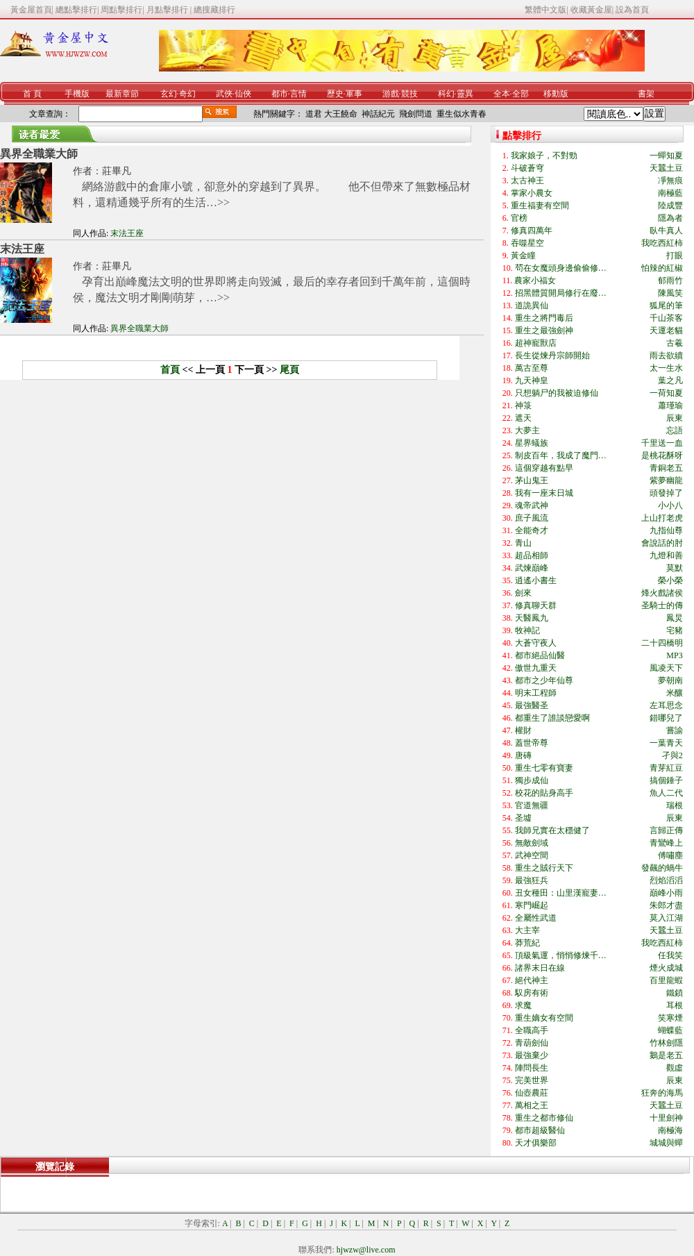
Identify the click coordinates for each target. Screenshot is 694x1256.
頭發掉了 (666, 493)
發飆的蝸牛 (662, 868)
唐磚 (523, 755)
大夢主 (527, 430)
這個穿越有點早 (544, 468)
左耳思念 (666, 705)
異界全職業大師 (39, 154)
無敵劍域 (531, 843)
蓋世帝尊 (531, 743)
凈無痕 (670, 180)
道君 (313, 114)
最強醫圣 (531, 705)
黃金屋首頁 (31, 10)
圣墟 (523, 818)
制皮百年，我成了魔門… (561, 455)
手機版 (77, 94)
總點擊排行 (76, 10)
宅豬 (674, 630)
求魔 (523, 1005)
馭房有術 (531, 993)
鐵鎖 (674, 993)
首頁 (170, 370)
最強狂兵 (531, 880)
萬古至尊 (531, 368)
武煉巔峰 (531, 568)
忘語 (674, 430)
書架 (646, 94)
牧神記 (527, 630)
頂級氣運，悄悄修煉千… (561, 955)
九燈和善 (666, 555)
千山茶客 (666, 318)
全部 (520, 94)
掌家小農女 (531, 193)
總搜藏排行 (214, 10)
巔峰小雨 (666, 893)
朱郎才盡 (666, 905)
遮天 (523, 418)
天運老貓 (666, 330)
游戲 (390, 94)
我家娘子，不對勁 (544, 155)
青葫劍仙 (531, 1043)
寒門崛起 (531, 905)
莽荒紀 (527, 943)
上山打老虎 (662, 518)
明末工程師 (536, 693)
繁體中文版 (545, 10)
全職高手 (531, 1030)
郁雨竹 (670, 280)
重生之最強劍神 (544, 330)
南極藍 (670, 193)
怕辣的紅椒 (662, 268)
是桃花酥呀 (662, 455)
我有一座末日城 (544, 493)
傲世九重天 (536, 668)
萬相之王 (531, 1105)
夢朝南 (670, 680)
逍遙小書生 (536, 580)
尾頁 (289, 370)
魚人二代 (666, 793)
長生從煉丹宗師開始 (552, 355)
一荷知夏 (666, 393)
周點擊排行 (121, 10)
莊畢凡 (116, 171)
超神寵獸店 (536, 343)
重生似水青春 (461, 114)
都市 (279, 94)
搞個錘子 (666, 780)
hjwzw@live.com (366, 1250)
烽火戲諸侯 (662, 593)
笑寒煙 (670, 1018)
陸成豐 (670, 205)
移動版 (555, 94)
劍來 (523, 593)
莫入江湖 (666, 918)
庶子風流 (531, 518)
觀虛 (674, 1068)
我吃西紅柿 (662, 243)
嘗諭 (674, 730)
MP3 (674, 655)
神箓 (523, 405)
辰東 (674, 418)
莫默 (674, 568)
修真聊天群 (536, 605)
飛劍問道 (415, 114)
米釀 (674, 693)
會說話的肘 (662, 543)
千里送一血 (662, 443)
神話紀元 (378, 114)
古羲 (674, 343)
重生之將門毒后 (544, 318)
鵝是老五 (666, 1055)
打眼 (674, 255)
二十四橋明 (662, 643)
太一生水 (666, 368)
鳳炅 (674, 618)
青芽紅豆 (666, 768)
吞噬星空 (527, 243)
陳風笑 (670, 293)
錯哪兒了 (666, 718)
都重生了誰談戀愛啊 (552, 718)
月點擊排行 (168, 10)
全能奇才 (531, 530)
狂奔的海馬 (662, 1093)
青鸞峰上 (666, 843)
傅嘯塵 (670, 855)
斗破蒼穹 (527, 168)
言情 (298, 94)
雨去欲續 (666, 355)
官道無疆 (531, 805)
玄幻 (168, 94)
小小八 (670, 505)
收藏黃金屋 (591, 10)
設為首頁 (632, 10)
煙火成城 (666, 968)
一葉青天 (666, 743)
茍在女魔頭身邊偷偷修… (561, 268)
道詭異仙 (531, 305)
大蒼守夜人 (536, 643)
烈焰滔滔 (666, 880)
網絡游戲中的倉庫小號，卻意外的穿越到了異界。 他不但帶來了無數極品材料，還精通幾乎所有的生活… (272, 194)
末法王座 (127, 233)
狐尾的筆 (666, 305)
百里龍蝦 (666, 980)
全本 (501, 94)
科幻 (446, 94)
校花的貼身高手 (544, 793)
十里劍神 (666, 1118)
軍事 (354, 94)
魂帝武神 (531, 505)
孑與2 (672, 755)
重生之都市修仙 (544, 1118)
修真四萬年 (531, 230)
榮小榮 (670, 580)
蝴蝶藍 (670, 1030)
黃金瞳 (523, 255)
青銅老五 (666, 468)
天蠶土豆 (666, 168)
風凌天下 (666, 668)
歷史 (335, 94)
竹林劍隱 (666, 1043)
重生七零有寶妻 (544, 768)
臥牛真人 (666, 230)
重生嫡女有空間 (544, 1018)
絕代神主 (531, 980)
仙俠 (243, 94)
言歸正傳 (666, 830)
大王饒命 (340, 114)
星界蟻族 (531, 443)
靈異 (465, 94)
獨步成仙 (531, 780)
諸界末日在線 (540, 968)
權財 (523, 730)
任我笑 (670, 955)
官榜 (519, 218)
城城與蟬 (666, 1143)
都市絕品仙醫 (540, 655)
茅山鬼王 (531, 480)
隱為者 (670, 218)
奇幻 (187, 94)
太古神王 (527, 180)
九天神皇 (531, 380)
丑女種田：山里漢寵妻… (561, 893)
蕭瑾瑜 (670, 405)
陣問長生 (531, 1068)
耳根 (674, 1005)
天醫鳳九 (531, 618)
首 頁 (32, 94)
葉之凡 (670, 380)
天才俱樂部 (536, 1143)
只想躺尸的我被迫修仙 (556, 393)
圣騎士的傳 (662, 605)
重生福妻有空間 (540, 205)
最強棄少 (531, 1055)
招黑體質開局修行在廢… (561, 293)
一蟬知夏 (666, 155)
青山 (523, 543)
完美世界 (531, 1080)
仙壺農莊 (531, 1093)
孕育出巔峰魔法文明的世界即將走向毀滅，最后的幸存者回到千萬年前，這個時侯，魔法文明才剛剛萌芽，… (272, 289)
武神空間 (531, 855)
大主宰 (527, 930)
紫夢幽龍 (666, 480)
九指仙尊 (666, 530)
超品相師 (531, 555)
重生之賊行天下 (544, 868)
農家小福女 (535, 280)
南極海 (670, 1130)
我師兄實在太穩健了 (552, 830)
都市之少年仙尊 (544, 680)
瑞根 (674, 805)
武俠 (224, 94)
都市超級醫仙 (540, 1130)
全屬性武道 (536, 918)
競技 (409, 94)
